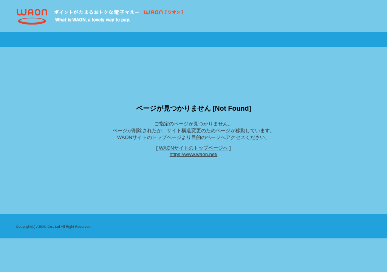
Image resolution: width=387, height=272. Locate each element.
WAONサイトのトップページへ (193, 148)
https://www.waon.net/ (193, 154)
